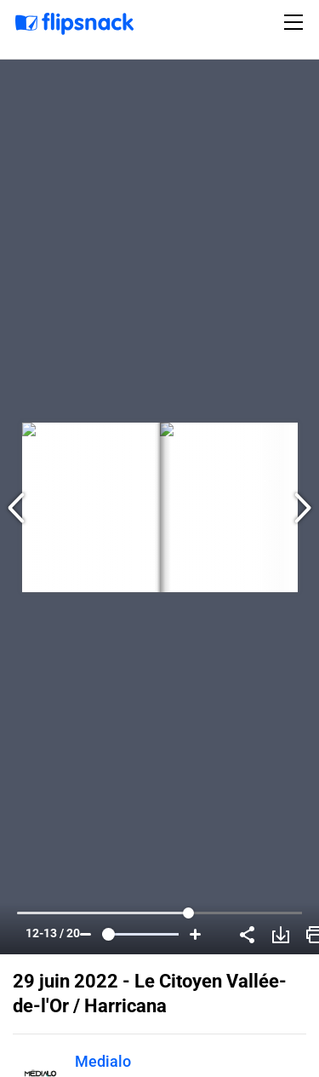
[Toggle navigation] (296, 22)
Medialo (103, 1061)
